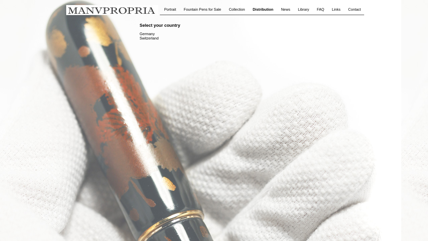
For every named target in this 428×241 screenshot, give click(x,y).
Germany (147, 34)
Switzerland (149, 38)
